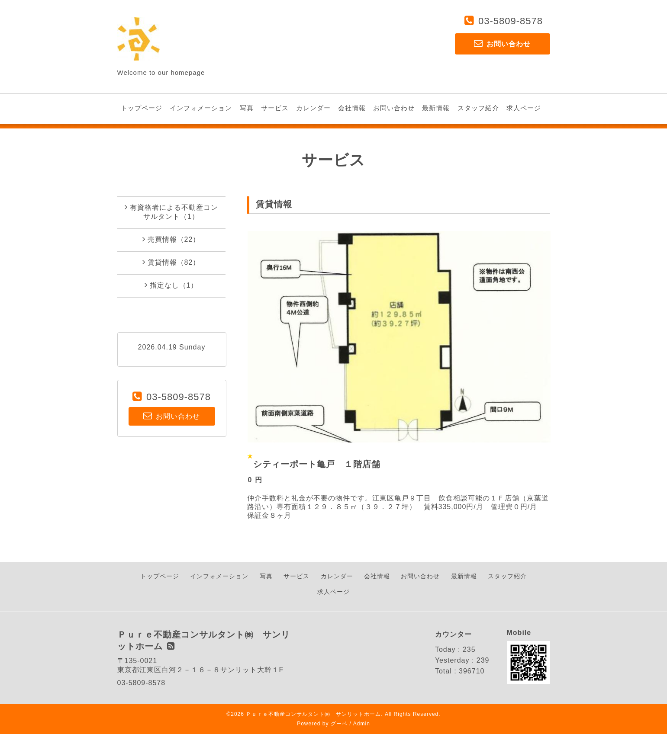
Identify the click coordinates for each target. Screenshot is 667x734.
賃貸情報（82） (171, 262)
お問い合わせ (394, 108)
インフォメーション (201, 108)
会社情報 (352, 108)
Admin (361, 724)
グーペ (339, 724)
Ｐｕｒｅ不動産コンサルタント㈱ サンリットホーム (313, 714)
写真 (247, 108)
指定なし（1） (171, 285)
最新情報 (436, 108)
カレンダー (313, 108)
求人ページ (523, 108)
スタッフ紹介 (478, 108)
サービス (275, 108)
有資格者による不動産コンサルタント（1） (171, 211)
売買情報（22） (171, 239)
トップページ (141, 108)
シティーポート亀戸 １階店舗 (316, 464)
